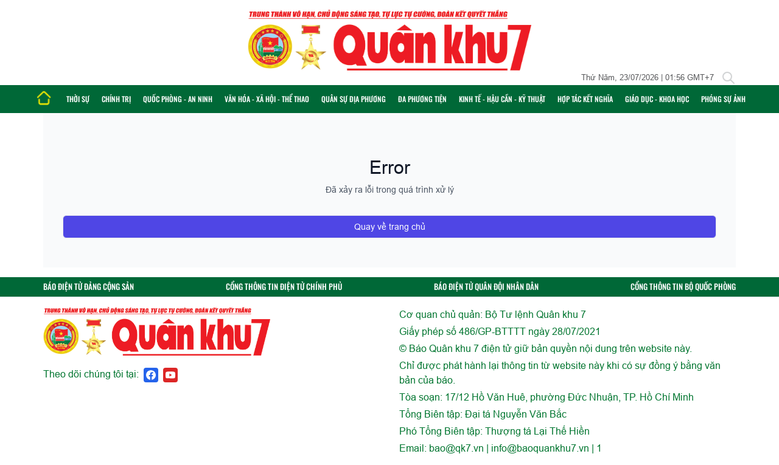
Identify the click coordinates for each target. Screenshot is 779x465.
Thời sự (77, 99)
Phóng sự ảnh (723, 99)
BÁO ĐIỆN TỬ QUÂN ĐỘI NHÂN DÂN (486, 286)
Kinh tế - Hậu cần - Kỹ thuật (502, 99)
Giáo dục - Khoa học (657, 99)
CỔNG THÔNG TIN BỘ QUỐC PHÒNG (683, 286)
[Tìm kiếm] (728, 78)
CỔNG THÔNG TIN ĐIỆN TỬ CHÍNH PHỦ (284, 286)
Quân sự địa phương (353, 99)
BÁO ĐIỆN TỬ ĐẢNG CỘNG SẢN (88, 286)
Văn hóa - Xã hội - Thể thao (267, 99)
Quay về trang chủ (389, 227)
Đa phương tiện (422, 99)
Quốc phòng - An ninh (177, 99)
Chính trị (116, 99)
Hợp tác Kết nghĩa (585, 99)
